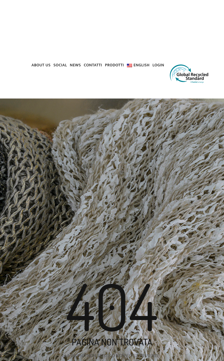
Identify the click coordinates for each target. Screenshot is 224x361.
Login (158, 65)
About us (41, 65)
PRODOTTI (114, 65)
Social (60, 65)
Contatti (93, 65)
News (75, 65)
